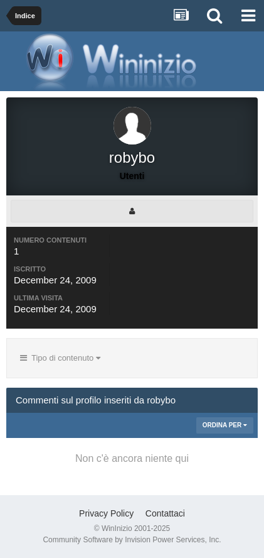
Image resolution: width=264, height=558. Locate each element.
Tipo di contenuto (60, 358)
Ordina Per (225, 425)
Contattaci (165, 513)
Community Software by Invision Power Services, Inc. (132, 539)
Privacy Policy (106, 513)
